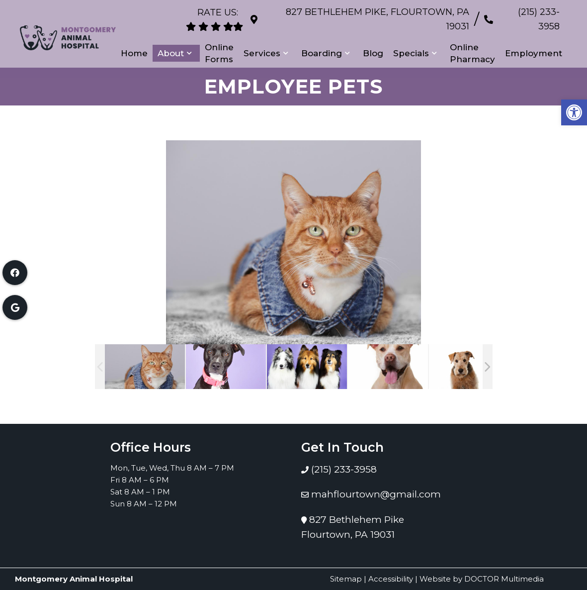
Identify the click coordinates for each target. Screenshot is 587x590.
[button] (574, 112)
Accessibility (390, 579)
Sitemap (346, 579)
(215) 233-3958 (528, 14)
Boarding (321, 43)
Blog (373, 43)
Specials (411, 43)
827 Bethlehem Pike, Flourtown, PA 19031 (364, 14)
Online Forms (219, 43)
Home (134, 43)
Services (262, 43)
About (171, 43)
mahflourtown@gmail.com (376, 494)
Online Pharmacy (472, 43)
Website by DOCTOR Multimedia (481, 579)
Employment (533, 43)
